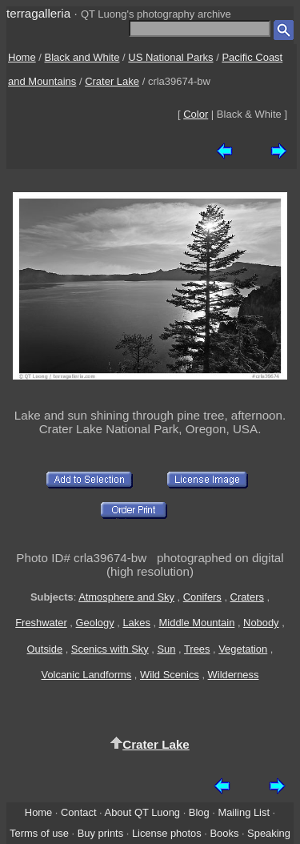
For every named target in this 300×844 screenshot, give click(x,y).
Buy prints (100, 833)
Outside (44, 649)
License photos (167, 833)
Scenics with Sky (110, 649)
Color (195, 114)
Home (22, 57)
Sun (166, 649)
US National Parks (170, 57)
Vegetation (242, 649)
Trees (197, 649)
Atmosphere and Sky (126, 597)
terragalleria (38, 13)
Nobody (261, 623)
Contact (78, 812)
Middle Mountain (197, 623)
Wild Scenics (169, 675)
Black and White (82, 57)
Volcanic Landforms (87, 675)
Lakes (136, 623)
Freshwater (41, 623)
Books (224, 833)
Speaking (268, 833)
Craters (247, 597)
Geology (95, 623)
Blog (199, 812)
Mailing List (244, 812)
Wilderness (233, 675)
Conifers (202, 597)
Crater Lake (112, 81)
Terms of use (39, 833)
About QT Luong (142, 812)
